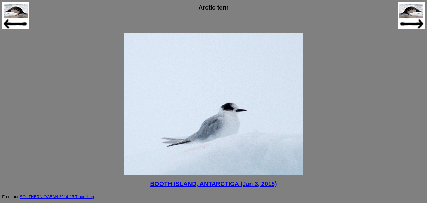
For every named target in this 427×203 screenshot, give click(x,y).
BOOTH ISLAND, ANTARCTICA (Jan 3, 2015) (213, 183)
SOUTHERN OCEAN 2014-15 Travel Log (57, 197)
